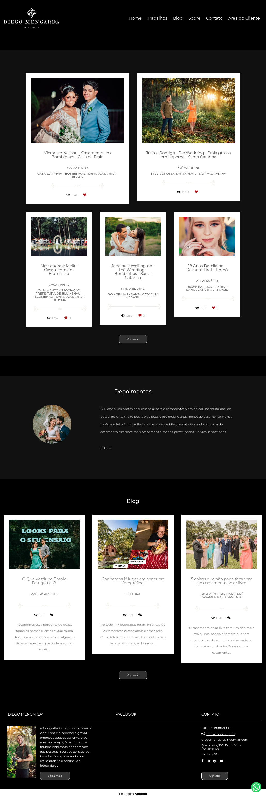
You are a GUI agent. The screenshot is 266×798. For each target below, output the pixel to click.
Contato (214, 18)
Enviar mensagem (220, 734)
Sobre (194, 18)
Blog (178, 18)
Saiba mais (55, 775)
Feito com (133, 794)
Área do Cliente (244, 18)
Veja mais (133, 339)
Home (135, 18)
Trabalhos (157, 18)
